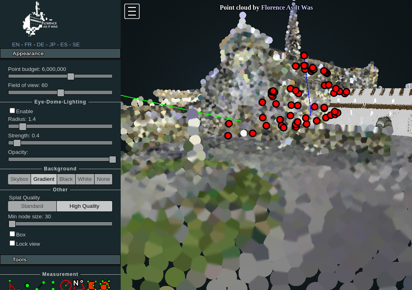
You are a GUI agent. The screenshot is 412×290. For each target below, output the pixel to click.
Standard (32, 206)
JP (52, 44)
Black (66, 179)
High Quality (84, 206)
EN (16, 44)
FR (28, 44)
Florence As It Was (287, 7)
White (85, 179)
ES (64, 44)
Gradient (43, 179)
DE (40, 44)
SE (76, 44)
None (103, 179)
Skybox (19, 179)
